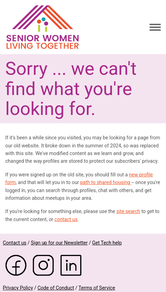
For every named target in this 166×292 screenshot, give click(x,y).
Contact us (14, 243)
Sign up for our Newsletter (59, 243)
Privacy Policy (18, 288)
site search (128, 211)
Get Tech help (107, 243)
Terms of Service (96, 288)
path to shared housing (105, 182)
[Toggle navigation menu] (155, 27)
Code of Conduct (55, 288)
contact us (66, 219)
